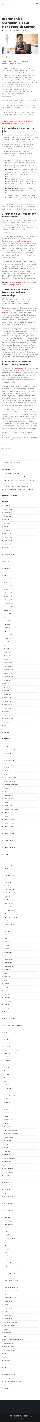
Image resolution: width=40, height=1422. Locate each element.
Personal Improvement (11, 1207)
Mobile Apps (8, 1141)
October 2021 (8, 600)
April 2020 (7, 628)
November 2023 (8, 589)
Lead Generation (9, 1099)
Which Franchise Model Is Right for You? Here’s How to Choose (18, 122)
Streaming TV (8, 1308)
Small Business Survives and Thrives (15, 1270)
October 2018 (8, 673)
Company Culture (9, 875)
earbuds (6, 945)
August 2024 (8, 558)
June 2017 (6, 729)
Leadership (7, 1102)
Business (6, 816)
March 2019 (7, 656)
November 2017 (8, 712)
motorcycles (7, 1151)
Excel (5, 973)
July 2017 (6, 726)
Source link (6, 448)
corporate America (26, 137)
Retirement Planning (10, 1238)
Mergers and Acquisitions (11, 1134)
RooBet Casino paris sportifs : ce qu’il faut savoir (19, 490)
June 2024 (7, 565)
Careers (6, 844)
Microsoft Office (9, 1137)
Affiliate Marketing (9, 760)
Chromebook (8, 858)
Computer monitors (10, 886)
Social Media (8, 1284)
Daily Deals (7, 921)
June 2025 (7, 523)
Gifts (5, 1012)
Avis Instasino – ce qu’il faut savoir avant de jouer (19, 480)
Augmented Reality (9, 781)
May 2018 (6, 691)
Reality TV (7, 1235)
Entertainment (8, 959)
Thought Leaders (9, 1347)
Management (8, 1123)
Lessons (6, 1113)
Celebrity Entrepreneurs (11, 848)
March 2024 (7, 576)
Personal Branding (9, 1197)
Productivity (7, 1218)
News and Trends (9, 1169)
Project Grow (8, 1228)
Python (6, 1231)
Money (6, 1144)
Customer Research (10, 907)
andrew (8, 31)
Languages (7, 1092)
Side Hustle (7, 1256)
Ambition (6, 767)
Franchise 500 (8, 994)
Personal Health (9, 1204)
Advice (6, 757)
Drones (6, 935)
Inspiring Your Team (10, 1057)
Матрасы (6, 1389)
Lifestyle (6, 1116)
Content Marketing (9, 889)
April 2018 (7, 694)
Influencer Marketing (10, 1043)
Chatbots (6, 851)
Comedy (6, 872)
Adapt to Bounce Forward (11, 750)
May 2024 (7, 569)
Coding (6, 868)
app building (8, 771)
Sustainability (8, 1319)
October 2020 (8, 610)
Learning (6, 1109)
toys (5, 1354)
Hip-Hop (6, 1029)
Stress (6, 1312)
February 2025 (8, 537)
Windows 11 (7, 1371)
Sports (6, 1294)
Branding (6, 802)
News (5, 1165)
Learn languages (9, 1106)
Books (6, 792)
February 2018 (8, 701)
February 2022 (8, 596)
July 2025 (6, 520)
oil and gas (7, 1176)
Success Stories (8, 1315)
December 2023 (8, 586)
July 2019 (6, 642)
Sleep (5, 1266)
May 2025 (7, 527)
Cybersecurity (8, 914)
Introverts (7, 1064)
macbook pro (8, 1120)
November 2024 (8, 548)
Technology (7, 1333)
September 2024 (9, 555)
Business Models (9, 823)
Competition (8, 879)
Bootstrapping (8, 795)
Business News (8, 827)
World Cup (7, 1378)
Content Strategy (9, 893)
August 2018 (7, 680)
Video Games (8, 1364)
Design (6, 928)
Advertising (7, 753)
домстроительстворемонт (12, 1385)
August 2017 (7, 722)
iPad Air (6, 1071)
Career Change (8, 841)
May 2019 (6, 649)
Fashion (6, 984)
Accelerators (7, 743)
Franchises (7, 998)
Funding (6, 1005)
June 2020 (7, 621)
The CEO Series (8, 1343)
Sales (5, 1245)
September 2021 (8, 603)
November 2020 (8, 607)
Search (6, 1252)
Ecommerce (7, 949)
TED (5, 1336)
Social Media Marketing (11, 1287)
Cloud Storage (8, 865)
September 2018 (9, 677)
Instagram (7, 1060)
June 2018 (7, 687)
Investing (6, 1067)
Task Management (9, 1326)
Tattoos (6, 1329)
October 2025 (8, 509)
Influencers (7, 1046)
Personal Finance (9, 1200)
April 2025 (7, 530)
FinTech (6, 991)
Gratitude (7, 1015)
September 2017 (8, 719)
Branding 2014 (8, 806)
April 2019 (7, 652)
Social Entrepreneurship (11, 1280)
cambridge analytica (10, 837)
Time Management (9, 1350)
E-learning (7, 942)
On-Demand (7, 1179)
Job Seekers (7, 1085)
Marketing (7, 1127)
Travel (5, 1357)
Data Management (9, 924)
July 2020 (6, 617)
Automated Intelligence (11, 785)
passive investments (22, 87)
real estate (23, 220)
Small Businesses (9, 1273)
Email (5, 956)
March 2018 (7, 698)
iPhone (6, 1078)
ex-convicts (7, 970)
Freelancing (7, 1001)
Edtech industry (8, 952)
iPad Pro (6, 1074)
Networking (7, 1162)
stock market (8, 1301)
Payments (7, 1193)
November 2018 (8, 670)
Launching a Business (10, 1095)
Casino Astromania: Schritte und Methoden (17, 477)
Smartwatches (8, 1277)
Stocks (6, 1305)
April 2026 (7, 506)
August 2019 (7, 638)
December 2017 (8, 708)
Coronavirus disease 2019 (11, 473)
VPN (5, 1368)
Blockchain (7, 788)
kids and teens (8, 1088)
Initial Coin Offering (10, 1053)
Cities (5, 861)
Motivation (7, 1148)
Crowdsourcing (8, 900)
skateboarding (8, 1263)
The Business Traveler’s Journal (13, 1340)
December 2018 (8, 666)
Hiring (5, 1033)
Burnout (6, 813)
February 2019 (8, 659)
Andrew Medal (20, 1418)
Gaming (6, 1008)
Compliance (7, 882)
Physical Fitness (9, 1211)
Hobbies (6, 1036)
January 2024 (8, 582)
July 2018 (6, 684)
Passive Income (8, 1186)
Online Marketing (9, 1183)
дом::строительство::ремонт (13, 1382)
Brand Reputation (9, 799)
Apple (5, 774)
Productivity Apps (9, 1221)
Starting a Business (10, 1298)
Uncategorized (8, 1361)
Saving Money (8, 1249)
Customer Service (9, 910)
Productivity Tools (9, 1224)
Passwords (7, 1190)
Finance (6, 987)
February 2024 (8, 579)
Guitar (6, 1022)
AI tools (6, 764)
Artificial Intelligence (10, 778)
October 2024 (8, 551)
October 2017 (8, 715)
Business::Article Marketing (12, 830)
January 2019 (8, 663)
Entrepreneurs (8, 963)
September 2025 (9, 513)
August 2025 (8, 516)
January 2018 (8, 705)
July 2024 (6, 562)
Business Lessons (9, 820)
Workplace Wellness (10, 1375)
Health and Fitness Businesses (13, 1026)
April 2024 (7, 572)
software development (11, 1291)
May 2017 (6, 733)
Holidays (6, 1039)
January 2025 (8, 541)
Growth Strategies (9, 1019)
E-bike (5, 938)
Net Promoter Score (10, 1158)
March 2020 (7, 631)
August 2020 (8, 614)
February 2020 (8, 635)
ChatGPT (6, 855)
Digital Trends (8, 931)
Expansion (7, 977)
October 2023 (8, 593)
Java (5, 1081)
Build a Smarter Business (11, 809)
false (5, 980)
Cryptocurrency (8, 903)
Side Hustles (7, 1259)
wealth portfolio (21, 80)
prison (6, 1214)
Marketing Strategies (10, 1130)
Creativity (7, 896)
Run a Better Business (10, 1242)
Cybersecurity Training (10, 917)
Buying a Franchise (9, 834)
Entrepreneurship (9, 966)
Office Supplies (8, 1172)
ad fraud (6, 746)
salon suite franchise (18, 241)
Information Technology (11, 1050)
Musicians (7, 1155)
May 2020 (7, 624)
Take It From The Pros (10, 1322)
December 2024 (8, 544)
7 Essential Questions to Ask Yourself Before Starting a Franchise (19, 283)
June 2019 (6, 645)
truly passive (18, 368)
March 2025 (7, 534)
